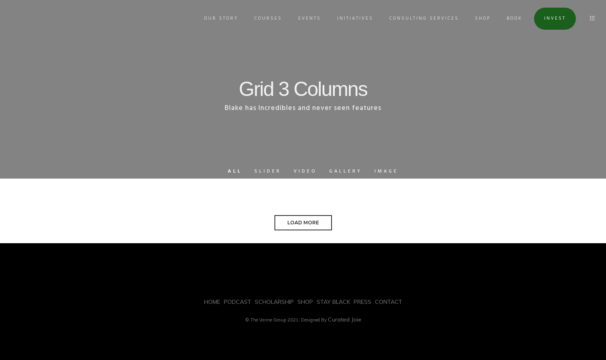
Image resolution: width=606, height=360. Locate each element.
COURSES (264, 18)
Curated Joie (344, 319)
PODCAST (237, 301)
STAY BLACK (333, 301)
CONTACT (388, 301)
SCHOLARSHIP (274, 301)
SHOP (479, 18)
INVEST (551, 18)
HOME (212, 301)
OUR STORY (217, 18)
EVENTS (305, 18)
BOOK (510, 18)
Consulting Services (420, 18)
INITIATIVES (351, 18)
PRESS (362, 301)
